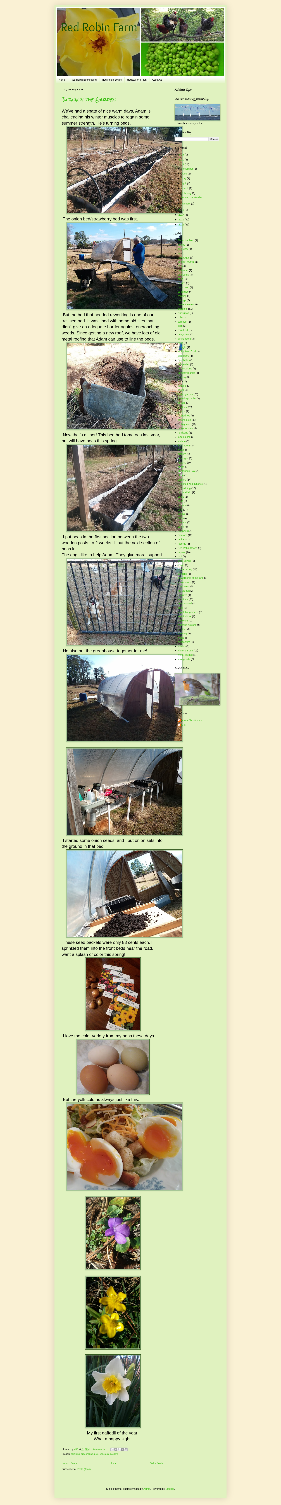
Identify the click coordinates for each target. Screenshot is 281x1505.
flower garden (185, 394)
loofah (181, 449)
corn (180, 325)
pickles (181, 513)
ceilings (182, 300)
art (179, 253)
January (186, 203)
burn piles (183, 291)
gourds (181, 411)
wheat (181, 637)
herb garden (184, 424)
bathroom (183, 270)
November (187, 168)
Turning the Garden (89, 99)
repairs (181, 552)
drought (182, 347)
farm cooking (185, 368)
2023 (181, 154)
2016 (181, 219)
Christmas (183, 313)
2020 (181, 159)
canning (182, 296)
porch (181, 526)
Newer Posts (70, 1463)
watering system (187, 624)
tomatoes (183, 599)
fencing (182, 377)
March (185, 188)
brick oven (183, 287)
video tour (183, 620)
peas (180, 501)
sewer (181, 565)
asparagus (183, 257)
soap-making (185, 569)
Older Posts (156, 1463)
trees (180, 607)
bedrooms (183, 274)
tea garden (184, 590)
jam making (184, 436)
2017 (181, 214)
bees (180, 279)
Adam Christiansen (192, 720)
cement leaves (186, 304)
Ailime (146, 1488)
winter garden (185, 650)
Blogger (170, 1488)
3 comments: (99, 1449)
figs (180, 381)
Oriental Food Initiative (190, 484)
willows (182, 646)
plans (181, 518)
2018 (181, 209)
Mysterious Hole (187, 471)
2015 (181, 224)
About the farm (186, 240)
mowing (182, 462)
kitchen (182, 441)
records (182, 543)
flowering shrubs (187, 398)
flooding (182, 385)
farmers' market (186, 372)
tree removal (185, 603)
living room (184, 445)
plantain (182, 522)
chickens (75, 1454)
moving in (183, 458)
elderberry (183, 355)
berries (181, 283)
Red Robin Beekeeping (84, 79)
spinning (182, 573)
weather (182, 629)
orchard (182, 479)
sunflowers (184, 586)
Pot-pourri (183, 531)
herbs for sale (185, 428)
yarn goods (184, 659)
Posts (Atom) (84, 1469)
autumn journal (186, 261)
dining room (184, 338)
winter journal (185, 654)
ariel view (183, 249)
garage (182, 402)
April (184, 183)
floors (181, 389)
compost (182, 321)
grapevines (184, 415)
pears (181, 496)
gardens (182, 407)
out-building (184, 488)
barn (180, 266)
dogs (180, 343)
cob (180, 317)
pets (96, 1454)
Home (62, 79)
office (181, 475)
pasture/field (184, 492)
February (186, 193)
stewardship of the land (191, 577)
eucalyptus (184, 360)
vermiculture (184, 616)
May (184, 178)
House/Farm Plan (137, 79)
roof (180, 556)
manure (182, 454)
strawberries (184, 582)
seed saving (184, 560)
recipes (182, 539)
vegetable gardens (109, 1454)
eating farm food (187, 351)
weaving (182, 633)
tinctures (182, 595)
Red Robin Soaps (112, 79)
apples (181, 244)
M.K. (184, 725)
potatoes (182, 535)
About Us (157, 79)
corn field (183, 330)
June (184, 173)
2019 (181, 164)
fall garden (183, 364)
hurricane (183, 432)
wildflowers (184, 641)
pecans (182, 505)
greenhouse (87, 1454)
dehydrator (184, 334)
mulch (181, 466)
